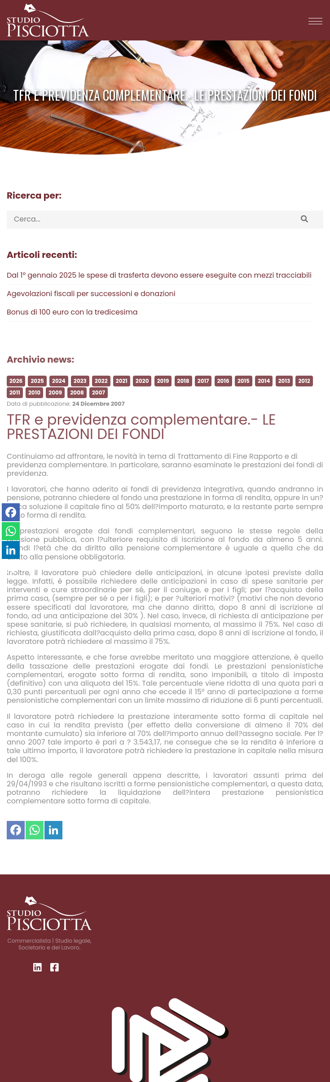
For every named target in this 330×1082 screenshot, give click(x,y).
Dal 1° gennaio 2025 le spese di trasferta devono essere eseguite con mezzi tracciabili (159, 275)
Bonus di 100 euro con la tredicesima (72, 312)
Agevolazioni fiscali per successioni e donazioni (91, 293)
